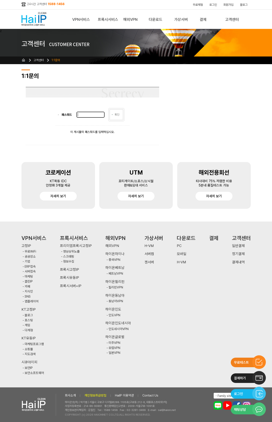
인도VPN (114, 315)
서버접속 (30, 271)
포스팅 (29, 320)
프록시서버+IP (70, 286)
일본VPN (114, 353)
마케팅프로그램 (34, 344)
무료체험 (198, 4)
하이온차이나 (115, 254)
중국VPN (114, 260)
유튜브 (227, 405)
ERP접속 (30, 266)
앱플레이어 (31, 301)
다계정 (29, 330)
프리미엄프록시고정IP (76, 246)
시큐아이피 (29, 362)
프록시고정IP (69, 270)
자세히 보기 (58, 196)
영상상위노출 (71, 251)
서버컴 (149, 254)
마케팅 (29, 276)
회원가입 (228, 4)
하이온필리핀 (115, 282)
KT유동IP (28, 338)
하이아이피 (34, 19)
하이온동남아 (115, 296)
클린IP (29, 281)
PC (179, 246)
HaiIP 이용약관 (124, 395)
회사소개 (70, 395)
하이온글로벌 (115, 337)
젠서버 (149, 262)
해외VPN (130, 19)
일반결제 (238, 246)
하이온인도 (113, 309)
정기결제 (238, 254)
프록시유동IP (69, 278)
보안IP (29, 368)
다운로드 (155, 19)
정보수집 (68, 261)
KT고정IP (28, 310)
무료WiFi (30, 251)
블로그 (244, 4)
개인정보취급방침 (95, 395)
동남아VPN (116, 301)
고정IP (26, 246)
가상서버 (181, 19)
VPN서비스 (81, 19)
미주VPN (114, 343)
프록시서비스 (108, 19)
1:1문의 (56, 60)
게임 (27, 325)
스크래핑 (68, 256)
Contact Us (150, 395)
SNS (28, 296)
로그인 (213, 4)
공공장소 (30, 256)
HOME (23, 60)
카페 (27, 286)
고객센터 (232, 19)
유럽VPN (114, 348)
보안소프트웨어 (34, 373)
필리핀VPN (116, 287)
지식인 (29, 291)
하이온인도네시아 (118, 323)
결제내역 (238, 262)
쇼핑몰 (29, 349)
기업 (27, 261)
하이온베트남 (115, 268)
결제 (203, 19)
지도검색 (30, 354)
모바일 (181, 254)
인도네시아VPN (119, 329)
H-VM (149, 246)
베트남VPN (116, 273)
